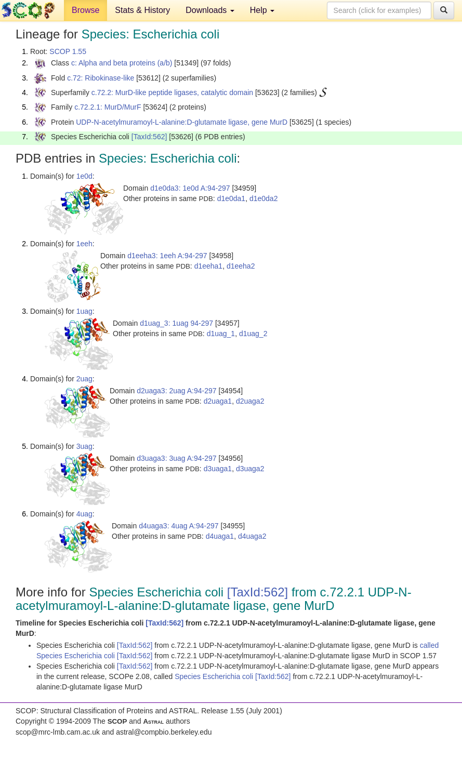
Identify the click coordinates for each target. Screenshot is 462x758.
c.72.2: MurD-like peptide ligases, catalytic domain (172, 92)
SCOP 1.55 (67, 51)
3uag (84, 446)
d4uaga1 (220, 536)
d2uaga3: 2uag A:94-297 (176, 391)
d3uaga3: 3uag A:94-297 (176, 458)
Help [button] (262, 10)
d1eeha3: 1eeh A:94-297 (167, 255)
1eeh (84, 244)
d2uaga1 (218, 401)
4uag (84, 514)
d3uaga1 (218, 468)
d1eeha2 (241, 266)
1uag (84, 311)
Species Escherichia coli (215, 676)
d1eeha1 (208, 266)
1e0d (84, 176)
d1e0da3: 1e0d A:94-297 (190, 188)
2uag (84, 379)
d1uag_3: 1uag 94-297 (176, 323)
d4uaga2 (252, 536)
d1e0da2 (263, 198)
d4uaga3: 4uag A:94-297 (178, 526)
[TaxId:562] (149, 136)
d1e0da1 (231, 198)
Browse (85, 10)
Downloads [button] (210, 10)
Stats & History (142, 10)
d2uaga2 (250, 401)
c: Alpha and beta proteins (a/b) (122, 63)
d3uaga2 (250, 468)
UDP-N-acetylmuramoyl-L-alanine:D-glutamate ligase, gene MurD (181, 122)
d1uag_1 (221, 333)
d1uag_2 (253, 333)
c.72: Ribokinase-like (100, 78)
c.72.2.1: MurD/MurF (107, 107)
